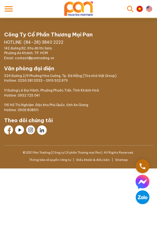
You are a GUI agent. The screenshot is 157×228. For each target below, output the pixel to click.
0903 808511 (28, 109)
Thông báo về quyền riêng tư (50, 159)
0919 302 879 (57, 79)
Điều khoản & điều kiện (93, 159)
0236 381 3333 (30, 79)
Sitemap (121, 159)
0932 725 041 (29, 94)
